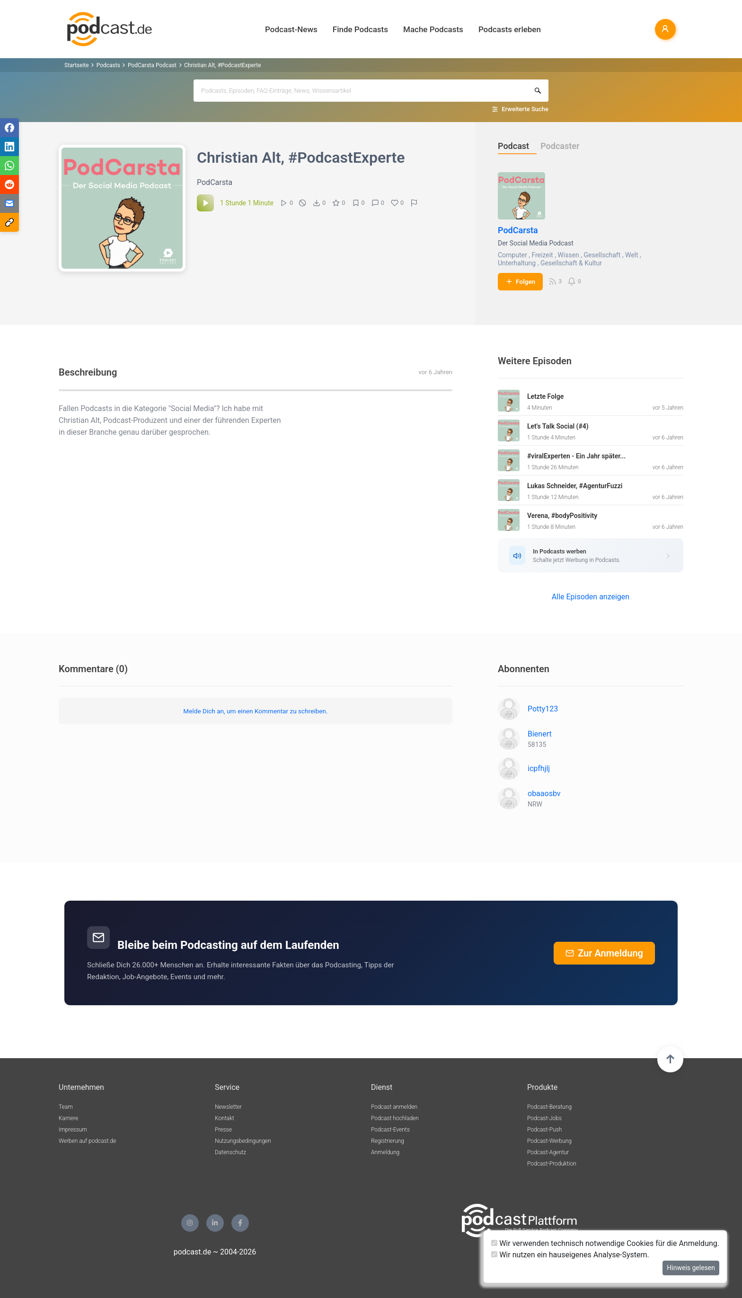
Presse (223, 1129)
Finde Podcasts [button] (360, 29)
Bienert (540, 733)
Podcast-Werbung (549, 1141)
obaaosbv (544, 793)
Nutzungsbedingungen (243, 1141)
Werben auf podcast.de (87, 1141)
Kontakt (224, 1118)
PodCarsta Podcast (152, 65)
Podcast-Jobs (544, 1118)
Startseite (76, 65)
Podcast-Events (390, 1129)
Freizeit (542, 255)
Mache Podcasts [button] (433, 29)
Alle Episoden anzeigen (590, 596)
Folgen (520, 281)
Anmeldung (385, 1152)
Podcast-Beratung (549, 1107)
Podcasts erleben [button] (509, 29)
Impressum (73, 1129)
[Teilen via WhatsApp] (9, 165)
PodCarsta (518, 230)
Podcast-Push (544, 1129)
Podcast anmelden (394, 1107)
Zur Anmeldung (604, 953)
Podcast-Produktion (551, 1163)
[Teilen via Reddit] (9, 184)
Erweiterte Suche (525, 109)
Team (66, 1107)
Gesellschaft (602, 255)
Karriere (68, 1118)
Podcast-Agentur (548, 1152)
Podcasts (108, 65)
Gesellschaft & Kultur (571, 263)
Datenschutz (230, 1152)
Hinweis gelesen (691, 1268)
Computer (512, 255)
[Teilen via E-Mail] (9, 203)
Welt (631, 255)
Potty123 (543, 708)
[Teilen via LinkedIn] (9, 146)
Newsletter (228, 1107)
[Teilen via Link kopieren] (9, 222)
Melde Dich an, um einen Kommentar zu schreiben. (255, 711)
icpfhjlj (539, 768)
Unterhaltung (517, 263)
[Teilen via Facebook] (9, 127)
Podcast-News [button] (291, 29)
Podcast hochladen (395, 1118)
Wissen (568, 255)
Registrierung (387, 1141)
